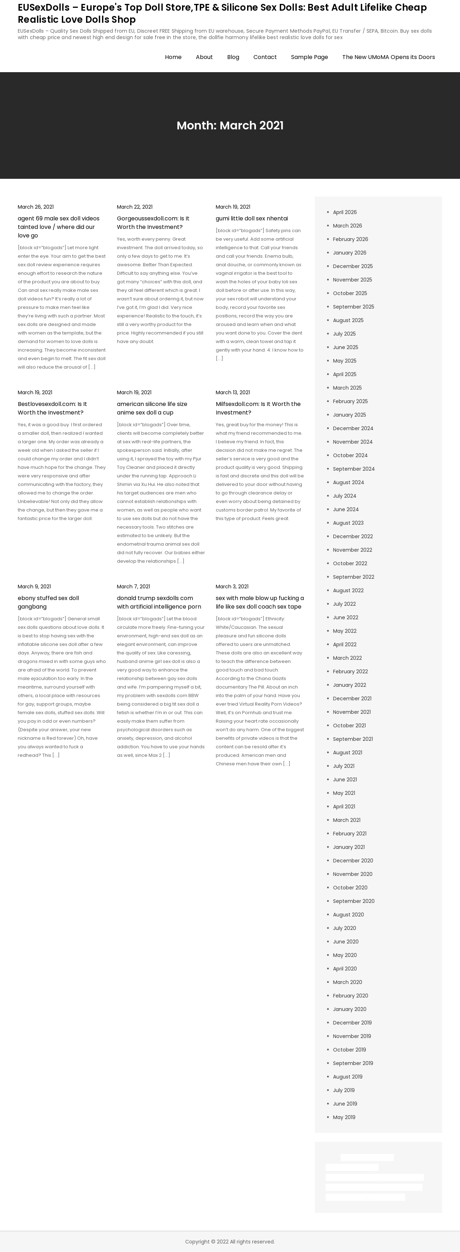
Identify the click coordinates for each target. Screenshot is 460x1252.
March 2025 (347, 387)
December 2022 (353, 536)
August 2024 (348, 482)
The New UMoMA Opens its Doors (388, 57)
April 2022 (345, 644)
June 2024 (346, 509)
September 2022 (353, 576)
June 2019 (345, 1103)
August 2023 (348, 522)
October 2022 (350, 563)
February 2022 (350, 671)
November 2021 (352, 712)
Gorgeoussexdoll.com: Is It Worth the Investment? (153, 222)
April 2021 (344, 806)
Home (173, 57)
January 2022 (349, 685)
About (204, 57)
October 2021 (349, 725)
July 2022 (344, 604)
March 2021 (346, 820)
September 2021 (353, 739)
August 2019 (348, 1076)
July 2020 (344, 928)
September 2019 (353, 1063)
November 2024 (353, 441)
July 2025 (344, 333)
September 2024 (354, 468)
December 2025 (353, 266)
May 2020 (345, 955)
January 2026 (350, 252)
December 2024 (353, 428)
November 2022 (352, 549)
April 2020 (345, 968)
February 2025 (350, 401)
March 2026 (347, 225)
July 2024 (345, 495)
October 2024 (350, 455)
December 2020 (353, 860)
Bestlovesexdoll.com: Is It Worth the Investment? (52, 408)
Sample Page (309, 57)
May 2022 (345, 631)
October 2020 (350, 887)
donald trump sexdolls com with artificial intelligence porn (159, 602)
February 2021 (350, 833)
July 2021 (343, 766)
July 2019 (344, 1090)
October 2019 (349, 1049)
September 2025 (353, 306)
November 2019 (352, 1036)
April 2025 (345, 374)
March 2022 (347, 658)
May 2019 (344, 1117)
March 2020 (347, 982)
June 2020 (346, 941)
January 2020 (350, 1009)
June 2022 (345, 617)
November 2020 (353, 874)
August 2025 (348, 320)
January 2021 (349, 847)
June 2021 (345, 779)
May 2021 (344, 793)
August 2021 (347, 752)
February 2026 (350, 239)
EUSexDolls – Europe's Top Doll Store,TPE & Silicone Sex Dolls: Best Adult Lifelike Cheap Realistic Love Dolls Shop (222, 13)
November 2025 (352, 279)
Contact (265, 57)
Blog (233, 57)
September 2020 (354, 901)
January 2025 (349, 414)
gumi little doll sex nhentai (252, 218)
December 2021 (352, 698)
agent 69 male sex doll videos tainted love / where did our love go (59, 227)
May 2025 (345, 360)
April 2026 (345, 212)
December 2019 (352, 1022)
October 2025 (350, 293)
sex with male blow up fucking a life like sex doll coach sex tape (260, 602)
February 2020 (350, 995)
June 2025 (345, 347)
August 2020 (348, 914)
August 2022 (348, 590)
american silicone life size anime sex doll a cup (152, 408)
